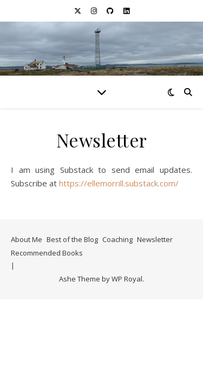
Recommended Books (47, 253)
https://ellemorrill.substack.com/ (119, 183)
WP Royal (127, 279)
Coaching (117, 239)
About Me (26, 239)
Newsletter (155, 239)
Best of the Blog (72, 239)
